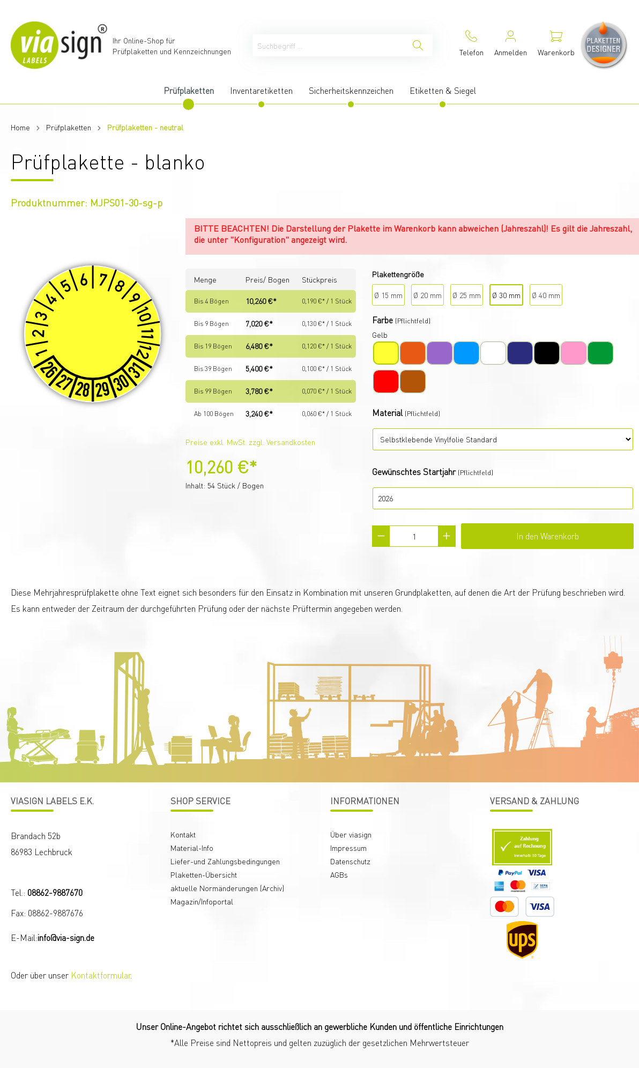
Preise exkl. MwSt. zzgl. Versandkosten (250, 442)
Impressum (348, 847)
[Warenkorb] (556, 45)
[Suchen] (418, 45)
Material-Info (191, 847)
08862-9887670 (55, 892)
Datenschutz (350, 861)
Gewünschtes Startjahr (414, 471)
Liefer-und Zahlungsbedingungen (225, 861)
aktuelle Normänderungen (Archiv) (227, 888)
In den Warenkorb (547, 536)
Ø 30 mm (506, 295)
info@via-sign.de (66, 937)
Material (387, 412)
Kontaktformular (100, 975)
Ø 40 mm (546, 295)
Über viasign (350, 834)
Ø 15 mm (388, 295)
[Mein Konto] (510, 45)
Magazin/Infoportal (201, 901)
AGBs (339, 874)
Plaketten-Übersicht (203, 874)
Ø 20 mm (427, 295)
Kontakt (183, 834)
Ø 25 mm (466, 295)
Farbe (382, 320)
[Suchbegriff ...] (328, 45)
